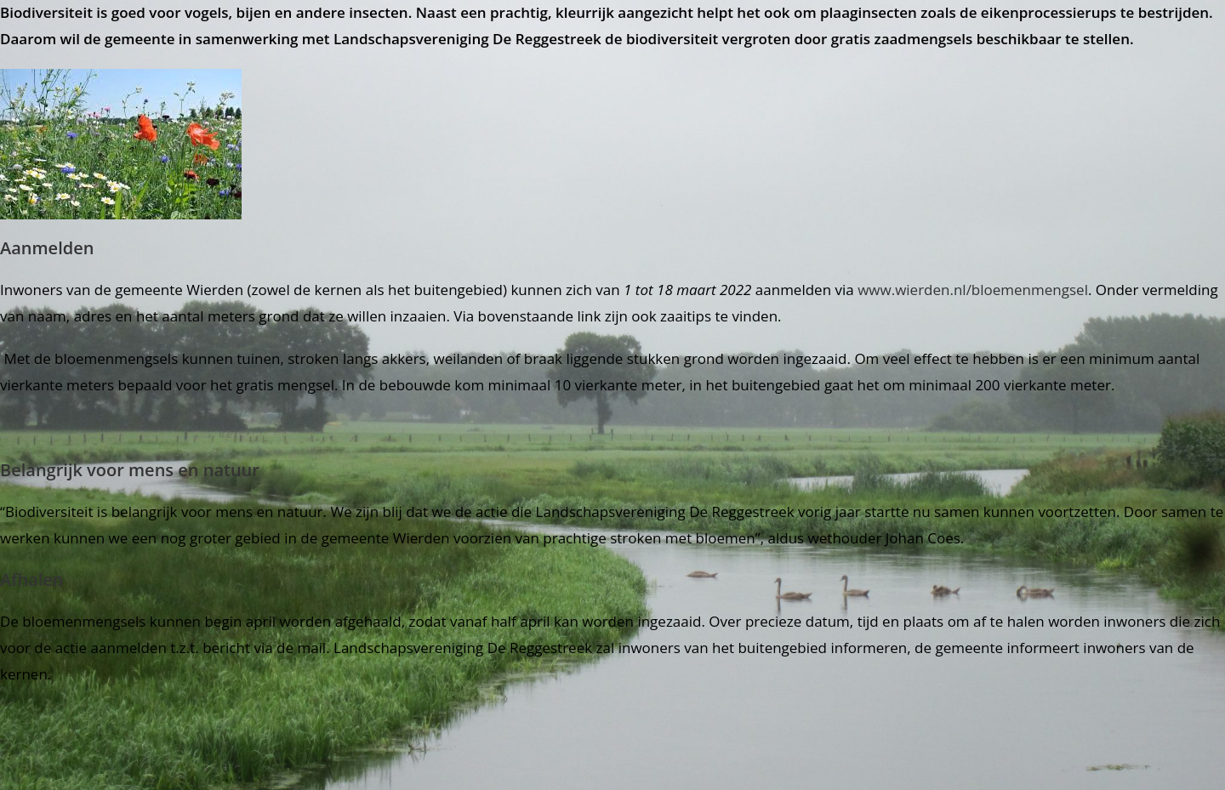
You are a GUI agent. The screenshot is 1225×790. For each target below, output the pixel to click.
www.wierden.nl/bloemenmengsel (973, 289)
